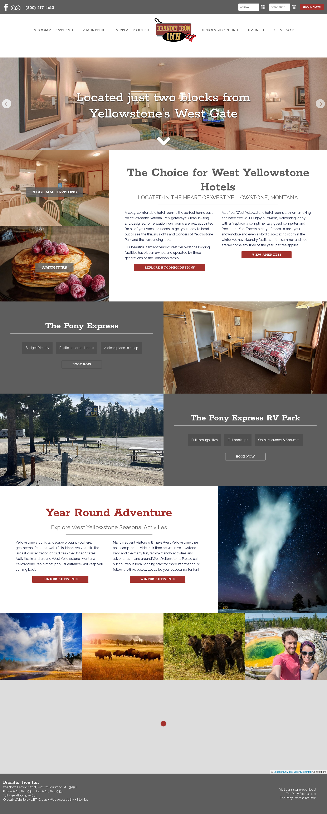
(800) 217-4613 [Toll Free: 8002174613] (39, 7)
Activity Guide (132, 36)
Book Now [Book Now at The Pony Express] (81, 366)
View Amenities (266, 255)
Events (256, 36)
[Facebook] (6, 7)
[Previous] (6, 103)
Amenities (94, 36)
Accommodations (53, 36)
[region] (163, 727)
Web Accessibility (62, 799)
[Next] (320, 103)
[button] (163, 723)
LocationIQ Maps (283, 771)
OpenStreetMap (303, 771)
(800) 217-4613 (26, 795)
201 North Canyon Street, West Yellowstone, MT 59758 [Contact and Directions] (40, 787)
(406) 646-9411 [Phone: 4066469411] (23, 791)
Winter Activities (157, 580)
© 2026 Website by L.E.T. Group (25, 799)
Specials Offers (220, 36)
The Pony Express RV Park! (298, 798)
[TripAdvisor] (15, 7)
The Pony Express (298, 793)
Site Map (82, 799)
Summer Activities (60, 580)
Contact (284, 36)
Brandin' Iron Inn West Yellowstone (175, 37)
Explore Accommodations (169, 268)
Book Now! (309, 7)
